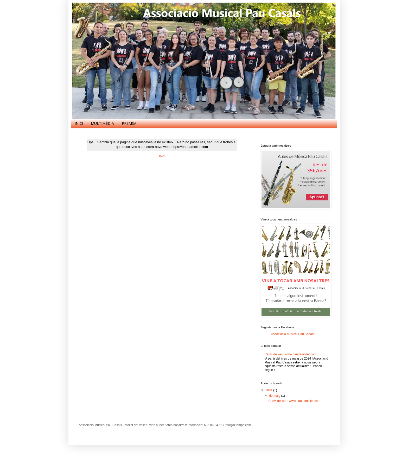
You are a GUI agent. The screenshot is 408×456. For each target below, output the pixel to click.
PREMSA (129, 123)
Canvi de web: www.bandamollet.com (290, 354)
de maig (275, 396)
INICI (79, 123)
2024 (269, 390)
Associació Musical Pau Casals (292, 334)
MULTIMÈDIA (102, 123)
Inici (161, 156)
